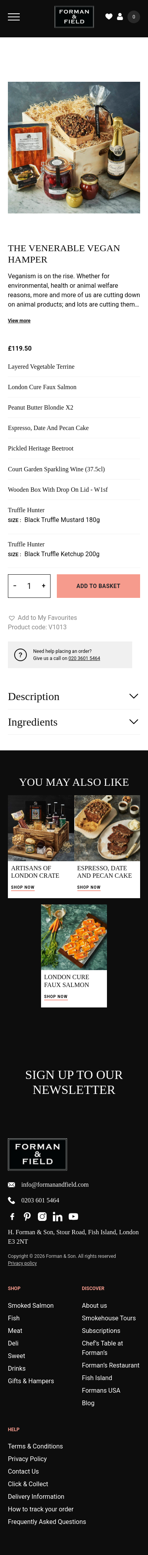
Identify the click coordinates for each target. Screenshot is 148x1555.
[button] (42, 618)
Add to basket (98, 586)
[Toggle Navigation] (14, 17)
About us (94, 1305)
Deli (13, 1343)
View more (19, 320)
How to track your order (40, 1509)
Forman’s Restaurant (111, 1365)
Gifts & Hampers (31, 1381)
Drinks (17, 1368)
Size (14, 520)
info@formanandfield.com (48, 1184)
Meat (15, 1330)
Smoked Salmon (31, 1305)
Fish (14, 1318)
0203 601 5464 (33, 1200)
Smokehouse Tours (109, 1318)
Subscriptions (101, 1330)
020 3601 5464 (84, 658)
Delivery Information (36, 1496)
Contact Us (23, 1471)
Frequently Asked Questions (47, 1522)
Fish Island (97, 1378)
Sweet (16, 1356)
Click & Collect (28, 1484)
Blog (88, 1403)
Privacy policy (22, 1263)
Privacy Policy (27, 1459)
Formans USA (101, 1390)
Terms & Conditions (35, 1446)
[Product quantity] (29, 586)
